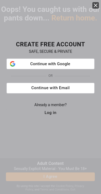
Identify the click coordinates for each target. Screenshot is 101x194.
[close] (95, 7)
